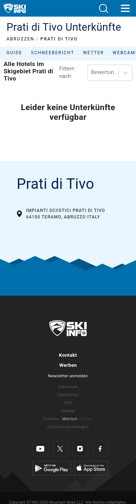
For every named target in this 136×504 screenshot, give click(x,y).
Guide (14, 52)
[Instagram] (80, 448)
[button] (103, 8)
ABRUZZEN (20, 39)
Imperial (85, 419)
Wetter (93, 52)
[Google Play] (51, 468)
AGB (67, 403)
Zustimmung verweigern (68, 427)
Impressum (68, 387)
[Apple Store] (91, 468)
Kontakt (68, 355)
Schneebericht (52, 52)
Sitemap (68, 411)
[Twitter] (60, 448)
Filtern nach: (66, 73)
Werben (68, 365)
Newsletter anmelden (68, 376)
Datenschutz (68, 395)
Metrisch (69, 419)
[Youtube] (40, 448)
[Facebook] (100, 448)
